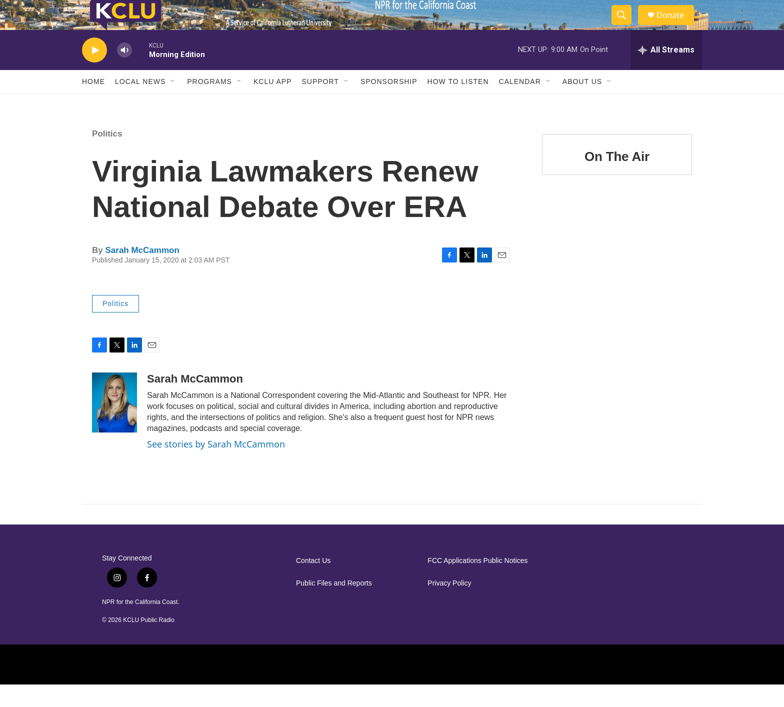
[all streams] (666, 72)
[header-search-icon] (626, 26)
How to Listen (458, 104)
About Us (582, 104)
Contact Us (313, 583)
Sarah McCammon (142, 273)
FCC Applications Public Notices (478, 583)
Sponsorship (389, 104)
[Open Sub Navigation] (173, 104)
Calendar (520, 104)
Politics (107, 156)
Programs (209, 104)
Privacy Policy (449, 606)
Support (320, 104)
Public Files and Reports (334, 606)
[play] (94, 72)
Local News (140, 104)
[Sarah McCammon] (114, 425)
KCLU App (273, 104)
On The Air (617, 179)
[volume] (124, 73)
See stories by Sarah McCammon (216, 466)
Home (93, 104)
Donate (676, 26)
